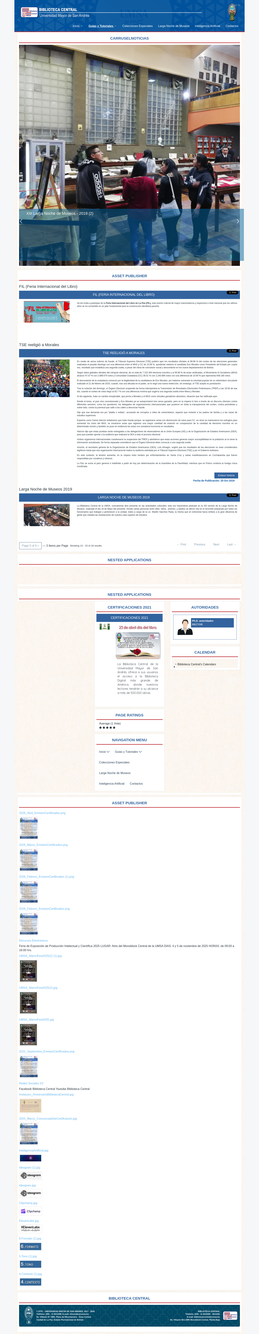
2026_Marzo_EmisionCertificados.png (43, 844)
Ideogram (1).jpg (29, 1167)
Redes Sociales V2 (31, 1083)
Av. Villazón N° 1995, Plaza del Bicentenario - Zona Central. (63, 1317)
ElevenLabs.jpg (29, 1220)
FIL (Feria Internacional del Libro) (124, 294)
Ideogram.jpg (27, 1185)
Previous (199, 544)
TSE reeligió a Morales (124, 353)
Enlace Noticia (226, 475)
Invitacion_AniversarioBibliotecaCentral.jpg (46, 1094)
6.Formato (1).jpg (30, 1238)
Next (216, 544)
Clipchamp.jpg (28, 1203)
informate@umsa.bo (79, 1314)
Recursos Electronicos (33, 940)
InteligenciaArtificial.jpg (33, 1150)
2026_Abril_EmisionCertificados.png (42, 813)
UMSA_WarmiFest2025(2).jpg (38, 987)
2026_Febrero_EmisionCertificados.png (44, 908)
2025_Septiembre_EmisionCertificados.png (46, 1051)
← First (181, 544)
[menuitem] (78, 26)
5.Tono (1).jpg (28, 1256)
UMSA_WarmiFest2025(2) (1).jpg (40, 955)
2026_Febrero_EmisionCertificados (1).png (46, 876)
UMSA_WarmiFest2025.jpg (36, 1019)
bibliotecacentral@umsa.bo (207, 1317)
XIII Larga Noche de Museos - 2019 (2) (59, 213)
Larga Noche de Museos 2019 (124, 497)
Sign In (235, 5)
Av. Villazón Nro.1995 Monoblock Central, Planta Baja (195, 1320)
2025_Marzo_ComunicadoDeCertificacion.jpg (48, 1118)
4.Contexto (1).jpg (30, 1273)
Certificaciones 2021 (129, 618)
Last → (231, 544)
